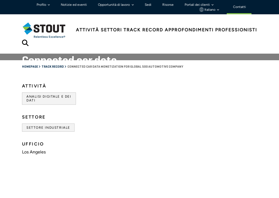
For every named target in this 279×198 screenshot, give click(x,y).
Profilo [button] (42, 5)
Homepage (30, 66)
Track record (53, 66)
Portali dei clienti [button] (198, 5)
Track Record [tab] (143, 29)
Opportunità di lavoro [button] (114, 5)
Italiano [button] (207, 10)
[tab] (48, 30)
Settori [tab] (111, 29)
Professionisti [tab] (236, 29)
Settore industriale (48, 128)
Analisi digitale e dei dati (48, 98)
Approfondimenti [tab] (189, 29)
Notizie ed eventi (74, 5)
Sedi (148, 5)
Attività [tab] (87, 29)
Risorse (168, 5)
